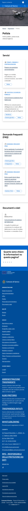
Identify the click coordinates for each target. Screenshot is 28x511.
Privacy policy (5, 479)
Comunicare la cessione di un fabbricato (13, 98)
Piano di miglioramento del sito (9, 496)
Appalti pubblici (6, 331)
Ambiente (5, 326)
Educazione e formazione (9, 342)
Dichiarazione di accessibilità (9, 482)
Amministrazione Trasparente (11, 380)
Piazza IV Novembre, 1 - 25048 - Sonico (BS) (14, 433)
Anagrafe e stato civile (8, 329)
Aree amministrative (8, 293)
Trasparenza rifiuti (12, 408)
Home (4, 28)
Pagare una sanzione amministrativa (11, 68)
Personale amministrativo (9, 302)
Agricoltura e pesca (7, 323)
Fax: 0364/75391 (8, 438)
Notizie (4, 312)
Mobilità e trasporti (7, 351)
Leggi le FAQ (5, 486)
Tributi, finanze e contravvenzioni (11, 356)
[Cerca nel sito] (25, 6)
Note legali (4, 475)
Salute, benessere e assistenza (10, 353)
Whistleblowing (10, 421)
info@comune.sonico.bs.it (10, 447)
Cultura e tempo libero (8, 340)
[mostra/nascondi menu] (3, 6)
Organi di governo (7, 291)
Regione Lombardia (7, 2)
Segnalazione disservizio (8, 489)
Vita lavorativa (6, 361)
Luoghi (4, 370)
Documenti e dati (7, 304)
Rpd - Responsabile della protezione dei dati (12, 456)
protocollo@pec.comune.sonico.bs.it (13, 450)
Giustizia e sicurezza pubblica (10, 345)
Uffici (3, 296)
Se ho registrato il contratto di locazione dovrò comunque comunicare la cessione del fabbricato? (13, 152)
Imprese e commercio (8, 348)
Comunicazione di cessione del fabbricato (13, 221)
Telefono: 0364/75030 (9, 436)
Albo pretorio (9, 395)
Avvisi (3, 315)
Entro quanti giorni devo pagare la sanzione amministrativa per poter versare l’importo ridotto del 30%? (13, 181)
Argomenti (11, 28)
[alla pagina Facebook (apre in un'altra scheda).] (3, 467)
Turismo (4, 359)
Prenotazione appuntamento (9, 493)
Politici (4, 299)
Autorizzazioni (6, 334)
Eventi (4, 372)
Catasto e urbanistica (8, 337)
